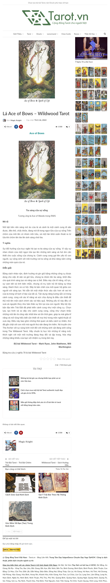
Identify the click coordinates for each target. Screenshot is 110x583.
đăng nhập (14, 543)
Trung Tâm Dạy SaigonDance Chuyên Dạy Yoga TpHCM (72, 557)
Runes (77, 34)
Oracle (38, 34)
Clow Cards (66, 34)
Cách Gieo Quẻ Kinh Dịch (17, 494)
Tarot (28, 34)
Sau (8, 531)
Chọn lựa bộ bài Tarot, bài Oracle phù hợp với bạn (48, 3)
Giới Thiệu (16, 34)
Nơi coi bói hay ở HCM (85, 565)
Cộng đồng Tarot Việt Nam (16, 557)
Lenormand (51, 34)
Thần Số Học (91, 34)
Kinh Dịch (6, 472)
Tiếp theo (17, 531)
